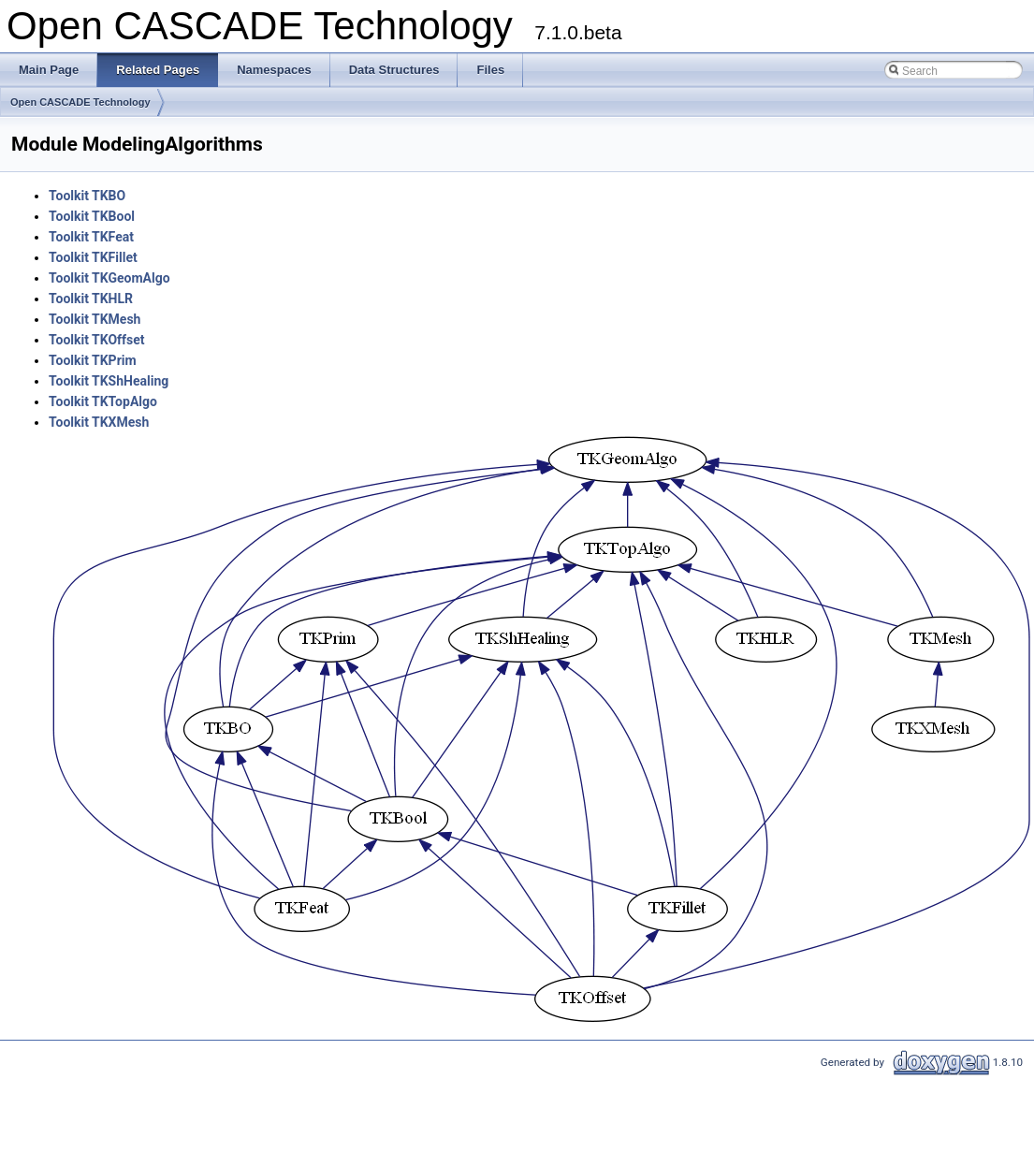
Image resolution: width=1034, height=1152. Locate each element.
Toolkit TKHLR (91, 298)
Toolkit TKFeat (91, 236)
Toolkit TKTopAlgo (103, 401)
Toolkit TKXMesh (99, 422)
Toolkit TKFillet (93, 257)
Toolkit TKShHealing (108, 380)
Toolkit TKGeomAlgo (109, 277)
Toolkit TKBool (92, 216)
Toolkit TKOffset (97, 339)
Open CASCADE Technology (80, 102)
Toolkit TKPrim (93, 360)
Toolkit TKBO (87, 195)
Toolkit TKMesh (94, 319)
